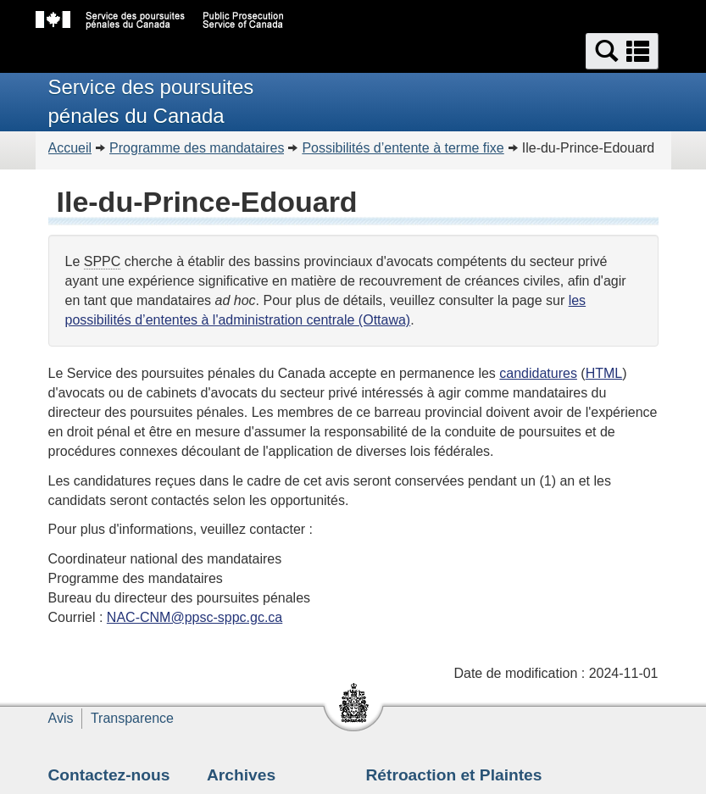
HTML (604, 373)
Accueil (70, 148)
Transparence (132, 718)
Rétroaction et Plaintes (454, 775)
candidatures (538, 373)
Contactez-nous (109, 775)
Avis (61, 718)
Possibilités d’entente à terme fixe (402, 148)
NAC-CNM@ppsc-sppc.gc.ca (194, 617)
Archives (241, 775)
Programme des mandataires (196, 148)
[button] (622, 51)
